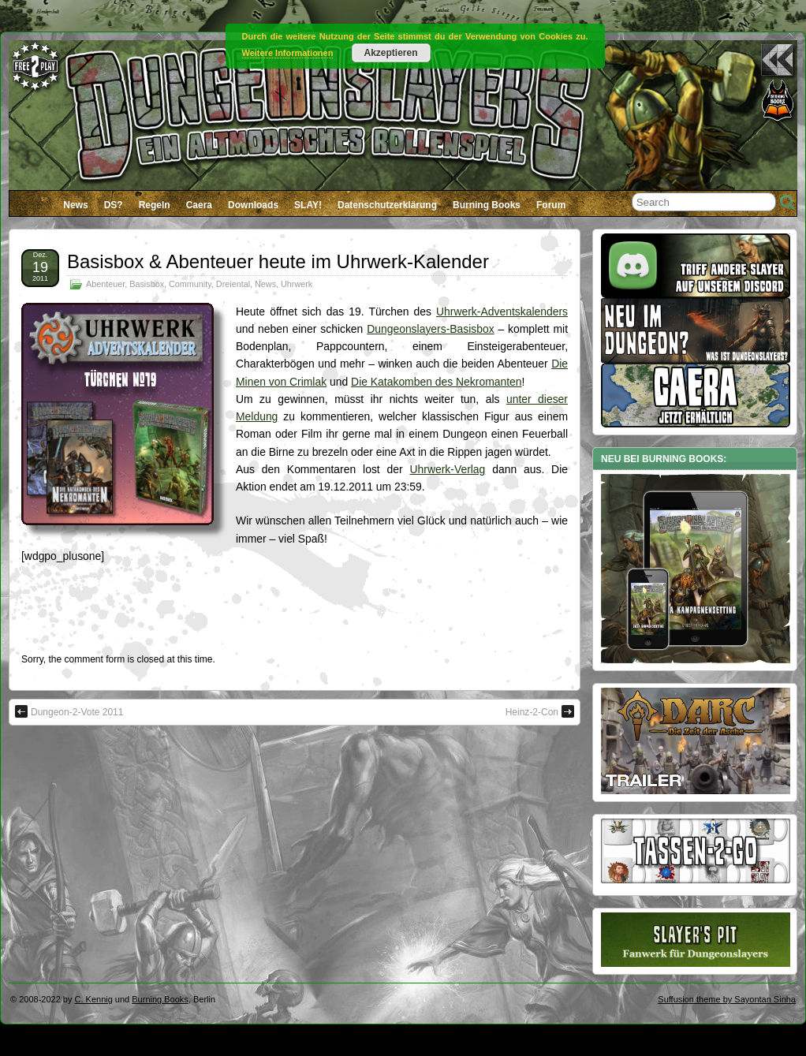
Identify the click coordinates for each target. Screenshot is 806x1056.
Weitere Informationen (288, 53)
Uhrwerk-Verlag (448, 469)
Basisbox (146, 284)
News (75, 205)
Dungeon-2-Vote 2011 (69, 711)
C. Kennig (94, 999)
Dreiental (233, 284)
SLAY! (308, 205)
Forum (550, 205)
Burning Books (487, 205)
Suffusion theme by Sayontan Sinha (727, 999)
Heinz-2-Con (540, 711)
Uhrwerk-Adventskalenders (502, 311)
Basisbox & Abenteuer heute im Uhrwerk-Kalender (278, 261)
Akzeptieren (390, 52)
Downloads (253, 205)
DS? (113, 205)
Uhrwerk (296, 284)
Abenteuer (105, 284)
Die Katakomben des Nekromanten (436, 381)
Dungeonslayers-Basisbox (430, 329)
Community (190, 284)
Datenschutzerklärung (387, 205)
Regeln (154, 205)
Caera (199, 205)
